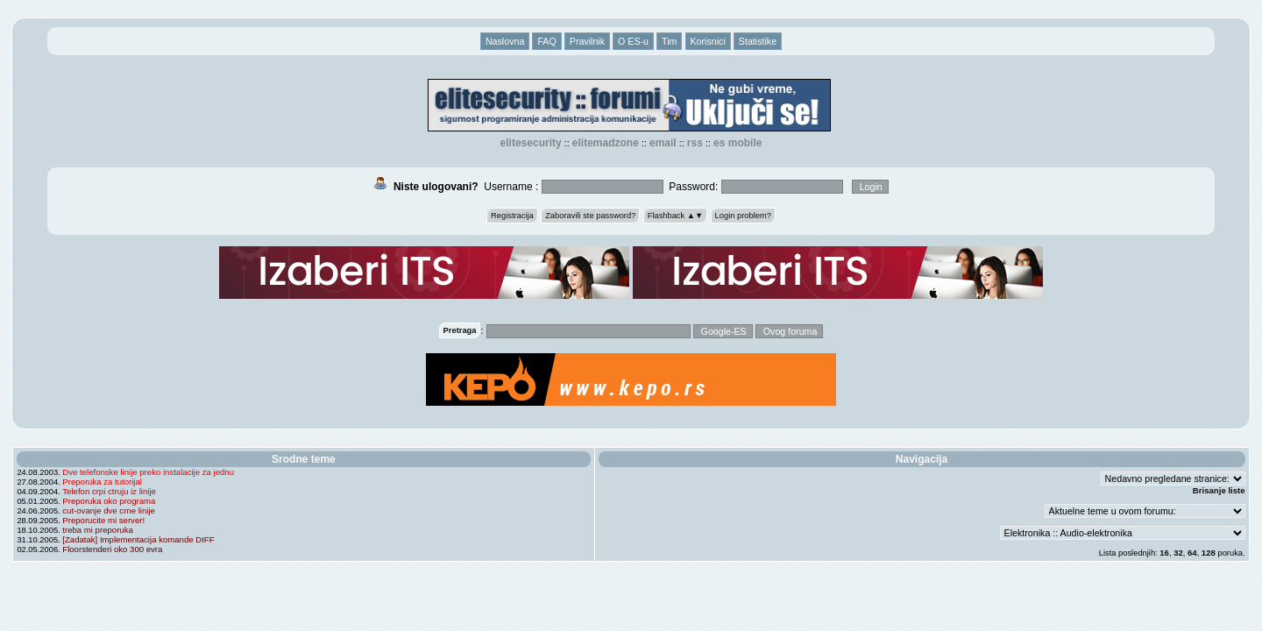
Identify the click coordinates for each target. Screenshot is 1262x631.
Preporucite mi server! (103, 520)
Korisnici (708, 41)
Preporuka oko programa (108, 501)
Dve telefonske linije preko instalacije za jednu (148, 472)
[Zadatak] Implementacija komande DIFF (138, 539)
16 (1164, 552)
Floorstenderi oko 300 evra (112, 549)
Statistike (757, 41)
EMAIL (663, 143)
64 (1192, 552)
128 (1209, 552)
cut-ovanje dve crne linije (108, 510)
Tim (669, 41)
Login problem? (743, 215)
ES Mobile (737, 143)
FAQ (546, 41)
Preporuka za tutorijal (102, 481)
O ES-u (633, 41)
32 (1178, 552)
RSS (695, 143)
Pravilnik (587, 41)
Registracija (512, 215)
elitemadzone (605, 143)
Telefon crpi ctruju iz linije (109, 491)
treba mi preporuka (97, 530)
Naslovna (505, 41)
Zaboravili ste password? (590, 215)
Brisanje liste (1219, 490)
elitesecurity (531, 143)
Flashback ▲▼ (676, 215)
